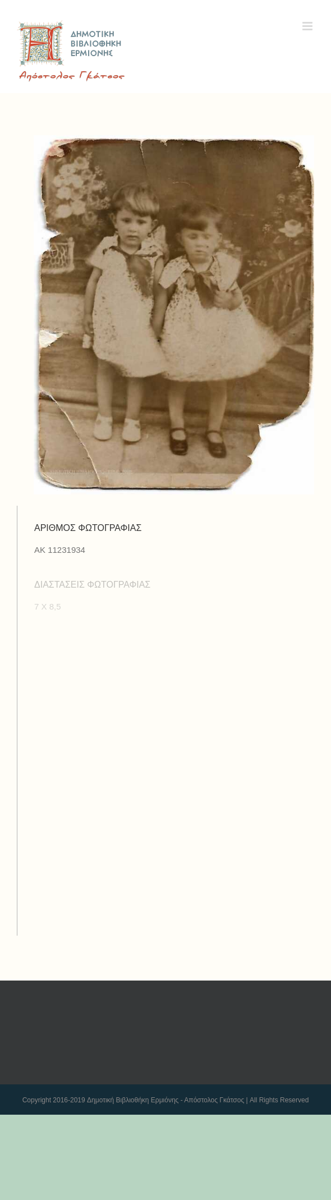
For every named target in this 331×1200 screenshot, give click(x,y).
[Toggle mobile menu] (308, 26)
